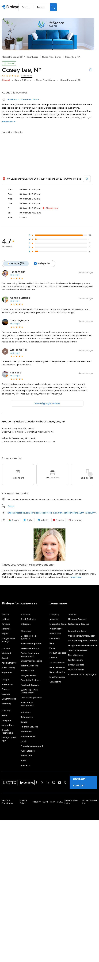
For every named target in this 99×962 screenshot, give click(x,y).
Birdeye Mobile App (9, 739)
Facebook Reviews (30, 685)
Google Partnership (7, 731)
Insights (6, 694)
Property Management (32, 746)
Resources (55, 638)
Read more (9, 121)
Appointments (9, 662)
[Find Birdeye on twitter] (42, 782)
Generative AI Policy (71, 802)
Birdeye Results (57, 672)
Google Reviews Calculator (81, 635)
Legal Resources (57, 677)
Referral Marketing (29, 665)
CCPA (60, 801)
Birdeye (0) (42, 263)
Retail (23, 760)
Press (52, 648)
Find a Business (75, 655)
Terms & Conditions (7, 802)
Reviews (6, 624)
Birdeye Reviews (57, 667)
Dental (24, 722)
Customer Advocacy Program (82, 674)
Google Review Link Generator (82, 645)
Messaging (7, 684)
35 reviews (26, 75)
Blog (52, 643)
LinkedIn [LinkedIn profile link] (43, 520)
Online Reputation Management (30, 654)
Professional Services (78, 624)
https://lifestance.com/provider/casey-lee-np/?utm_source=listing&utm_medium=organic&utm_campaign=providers (52, 512)
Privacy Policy (23, 802)
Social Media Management (27, 704)
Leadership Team (58, 624)
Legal (23, 741)
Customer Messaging (31, 661)
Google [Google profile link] (14, 520)
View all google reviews (47, 403)
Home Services (28, 736)
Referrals (6, 628)
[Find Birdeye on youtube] (59, 782)
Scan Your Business (77, 650)
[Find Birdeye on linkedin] (48, 782)
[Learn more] (49, 544)
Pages (5, 633)
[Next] (90, 474)
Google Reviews (28, 675)
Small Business (28, 619)
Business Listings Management (29, 691)
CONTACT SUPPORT (79, 782)
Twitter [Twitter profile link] (28, 520)
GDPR (45, 801)
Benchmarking (9, 698)
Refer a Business (76, 669)
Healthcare (32, 56)
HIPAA (52, 801)
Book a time (55, 633)
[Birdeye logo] (11, 7)
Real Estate (26, 755)
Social (5, 658)
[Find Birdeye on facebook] (36, 782)
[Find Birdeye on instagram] (53, 782)
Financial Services (29, 726)
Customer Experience (31, 697)
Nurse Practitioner (51, 56)
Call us (11, 506)
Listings (5, 619)
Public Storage (28, 750)
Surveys (6, 689)
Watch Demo (56, 628)
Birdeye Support (76, 664)
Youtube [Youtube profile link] (58, 520)
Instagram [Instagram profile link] (75, 520)
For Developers (75, 660)
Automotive (27, 717)
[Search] (53, 7)
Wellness (25, 765)
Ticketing (6, 703)
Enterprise (26, 624)
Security (37, 801)
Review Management (31, 643)
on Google (14, 275)
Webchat (6, 653)
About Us (54, 619)
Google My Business (31, 680)
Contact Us (55, 681)
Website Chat (28, 670)
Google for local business (28, 637)
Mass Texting (8, 667)
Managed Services (77, 619)
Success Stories (57, 662)
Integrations (8, 725)
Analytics (6, 720)
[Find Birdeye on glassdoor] (65, 782)
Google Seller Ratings (8, 640)
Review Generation (30, 648)
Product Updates (58, 653)
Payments (7, 672)
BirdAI (4, 715)
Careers (53, 657)
